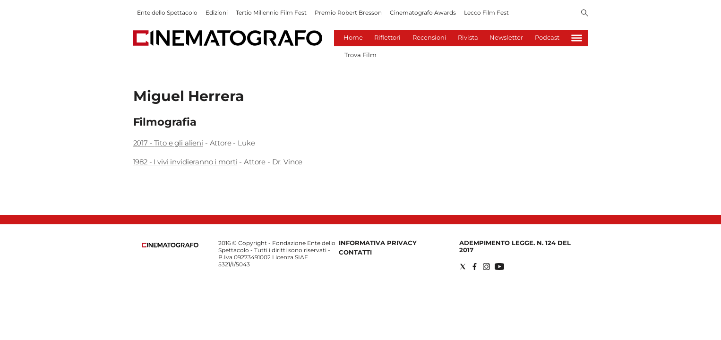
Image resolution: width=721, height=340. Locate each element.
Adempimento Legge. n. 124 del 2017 (515, 246)
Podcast (547, 37)
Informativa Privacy (378, 242)
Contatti (355, 252)
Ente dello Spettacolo (167, 12)
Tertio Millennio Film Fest (271, 12)
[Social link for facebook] (474, 266)
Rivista (468, 37)
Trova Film (360, 55)
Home (353, 37)
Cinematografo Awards (423, 12)
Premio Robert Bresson (348, 12)
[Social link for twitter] (462, 266)
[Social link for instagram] (486, 266)
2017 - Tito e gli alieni (168, 142)
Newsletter (506, 37)
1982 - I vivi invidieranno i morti (185, 161)
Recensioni (429, 37)
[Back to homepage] (170, 245)
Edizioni (217, 12)
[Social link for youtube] (499, 266)
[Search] (584, 13)
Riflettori (387, 37)
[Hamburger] (576, 38)
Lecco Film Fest (486, 12)
